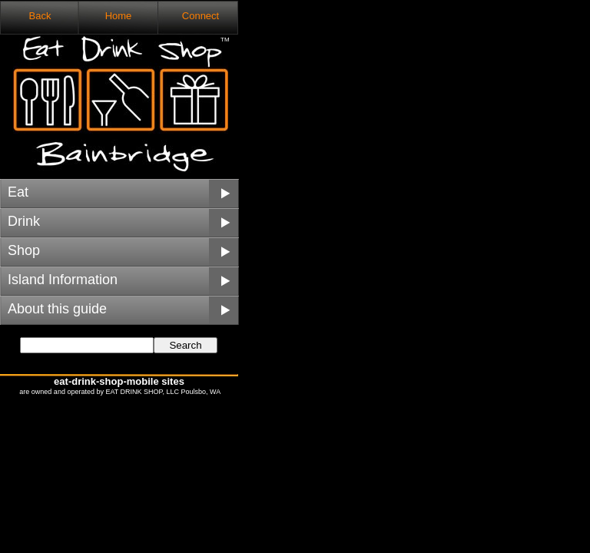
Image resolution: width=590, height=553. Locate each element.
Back (40, 16)
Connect (200, 16)
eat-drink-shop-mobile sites (119, 381)
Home (118, 16)
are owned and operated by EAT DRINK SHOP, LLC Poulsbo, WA (119, 392)
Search (185, 345)
